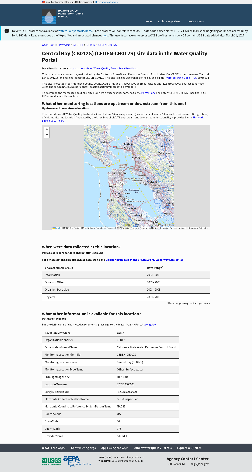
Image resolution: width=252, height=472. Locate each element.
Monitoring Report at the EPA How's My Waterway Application (145, 259)
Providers (64, 45)
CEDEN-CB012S (107, 45)
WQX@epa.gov (200, 464)
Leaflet (56, 228)
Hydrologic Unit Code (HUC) (181, 77)
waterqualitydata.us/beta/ (75, 31)
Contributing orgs (83, 448)
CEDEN (91, 45)
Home (148, 21)
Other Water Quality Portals (153, 448)
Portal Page (148, 93)
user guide (150, 324)
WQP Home (49, 45)
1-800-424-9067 (175, 464)
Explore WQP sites (189, 448)
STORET (79, 45)
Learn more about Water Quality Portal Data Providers (104, 68)
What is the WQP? (53, 448)
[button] (46, 129)
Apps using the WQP (114, 448)
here (105, 35)
